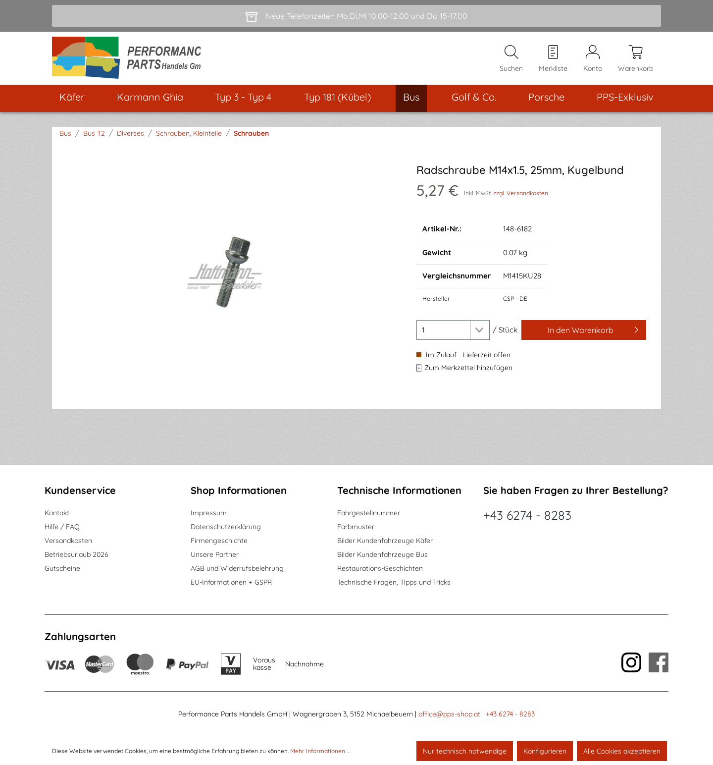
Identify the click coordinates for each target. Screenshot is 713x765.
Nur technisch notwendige (465, 751)
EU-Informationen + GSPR (231, 582)
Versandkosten (68, 540)
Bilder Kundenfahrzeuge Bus (382, 554)
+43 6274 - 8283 (527, 515)
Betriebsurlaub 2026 (76, 554)
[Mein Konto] (592, 60)
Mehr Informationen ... (320, 751)
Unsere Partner (215, 554)
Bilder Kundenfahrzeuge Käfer (385, 540)
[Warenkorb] (635, 60)
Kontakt (57, 512)
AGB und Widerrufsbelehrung (237, 568)
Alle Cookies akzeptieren (622, 751)
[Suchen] (511, 60)
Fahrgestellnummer (368, 512)
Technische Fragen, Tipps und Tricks (394, 582)
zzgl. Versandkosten (520, 196)
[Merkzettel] (553, 60)
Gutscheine (62, 568)
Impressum (209, 512)
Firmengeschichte (219, 540)
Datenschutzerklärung (226, 526)
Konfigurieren (544, 751)
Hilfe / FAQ (62, 526)
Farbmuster (355, 526)
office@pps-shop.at (449, 714)
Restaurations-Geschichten (380, 568)
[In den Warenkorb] (583, 333)
